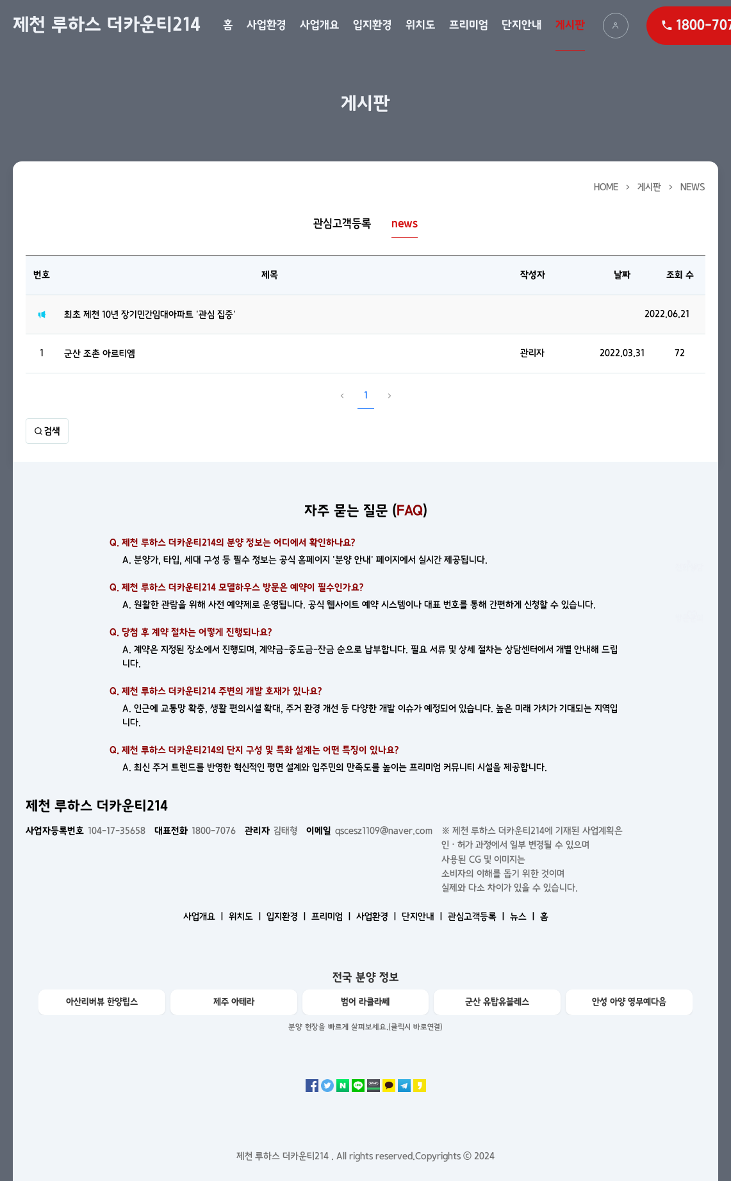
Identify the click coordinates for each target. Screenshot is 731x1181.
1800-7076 (195, 831)
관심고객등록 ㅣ (477, 916)
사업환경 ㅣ (377, 916)
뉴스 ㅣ (524, 916)
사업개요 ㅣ (204, 916)
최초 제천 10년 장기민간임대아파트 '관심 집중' (150, 314)
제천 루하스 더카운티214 (107, 25)
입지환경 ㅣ (288, 916)
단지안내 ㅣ (423, 916)
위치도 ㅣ (246, 916)
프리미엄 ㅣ (332, 916)
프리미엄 (468, 25)
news (692, 187)
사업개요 (320, 25)
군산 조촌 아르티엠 (99, 353)
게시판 (570, 25)
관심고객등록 (342, 224)
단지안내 (522, 25)
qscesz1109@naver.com (369, 831)
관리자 (532, 353)
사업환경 (266, 25)
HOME (606, 187)
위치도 (421, 25)
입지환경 (372, 25)
